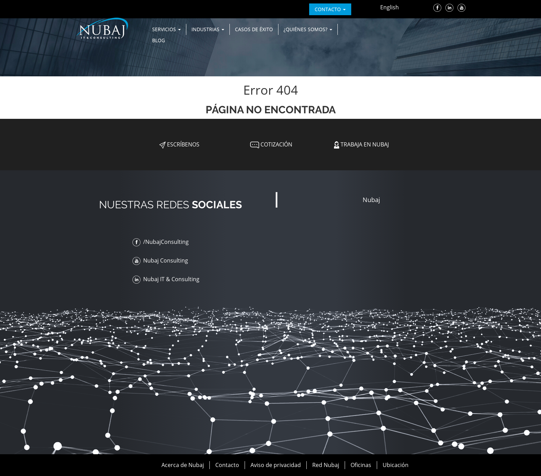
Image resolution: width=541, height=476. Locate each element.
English (389, 7)
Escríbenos (179, 144)
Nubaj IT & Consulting (165, 279)
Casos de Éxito (254, 29)
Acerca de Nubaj (182, 465)
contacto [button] (330, 9)
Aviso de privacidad (275, 465)
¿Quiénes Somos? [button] (308, 29)
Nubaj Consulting (160, 260)
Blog (158, 40)
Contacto (227, 465)
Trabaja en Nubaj (361, 144)
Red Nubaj (325, 465)
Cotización (270, 144)
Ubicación (396, 465)
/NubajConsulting (160, 242)
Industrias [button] (207, 29)
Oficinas (361, 465)
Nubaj (371, 200)
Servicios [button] (166, 29)
